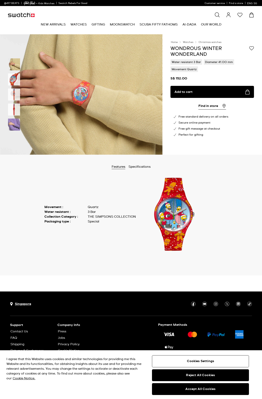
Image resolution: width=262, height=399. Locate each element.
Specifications (150, 166)
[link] (29, 3)
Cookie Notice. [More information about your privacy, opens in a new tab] (24, 378)
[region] (131, 374)
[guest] (228, 14)
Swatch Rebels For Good (72, 3)
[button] (240, 14)
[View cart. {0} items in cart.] (251, 14)
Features (129, 166)
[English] (252, 3)
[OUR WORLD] (211, 24)
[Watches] (78, 24)
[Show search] (217, 14)
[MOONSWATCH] (122, 24)
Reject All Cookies (200, 375)
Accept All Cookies (200, 389)
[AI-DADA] (189, 24)
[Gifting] (98, 24)
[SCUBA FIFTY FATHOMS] (159, 24)
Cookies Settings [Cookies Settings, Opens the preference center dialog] (200, 361)
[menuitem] (53, 24)
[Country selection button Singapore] (20, 304)
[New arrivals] (53, 24)
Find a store (236, 3)
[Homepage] (21, 15)
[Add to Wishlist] (251, 48)
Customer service (215, 3)
